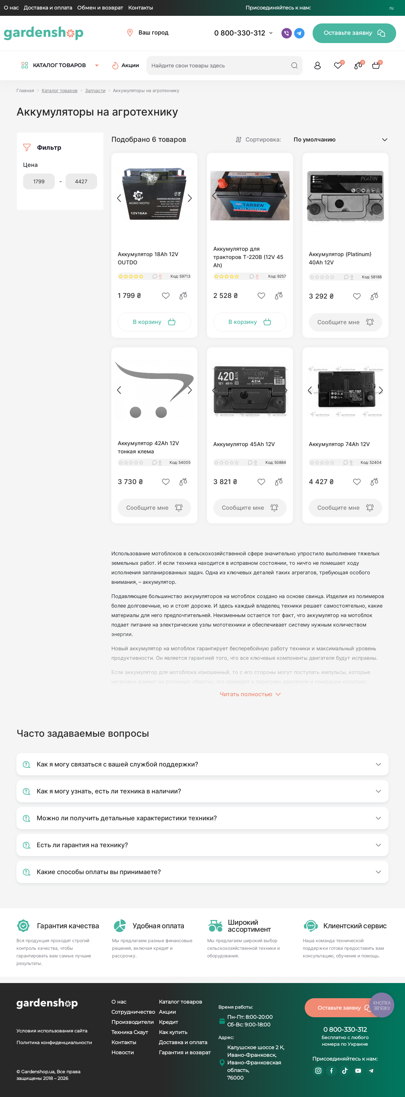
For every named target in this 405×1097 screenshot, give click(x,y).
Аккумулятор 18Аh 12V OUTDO (148, 258)
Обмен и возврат (100, 8)
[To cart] (154, 321)
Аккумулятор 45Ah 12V (244, 444)
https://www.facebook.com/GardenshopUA (331, 1070)
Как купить (173, 1032)
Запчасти (95, 90)
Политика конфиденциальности (54, 1042)
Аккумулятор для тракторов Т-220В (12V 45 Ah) (248, 257)
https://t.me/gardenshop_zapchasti (371, 1070)
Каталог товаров (60, 90)
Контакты (140, 8)
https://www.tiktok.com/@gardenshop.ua (345, 1070)
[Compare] (183, 295)
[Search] (294, 65)
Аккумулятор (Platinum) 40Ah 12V (340, 258)
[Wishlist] (166, 295)
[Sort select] (335, 139)
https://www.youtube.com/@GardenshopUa (358, 1070)
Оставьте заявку (354, 33)
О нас (11, 8)
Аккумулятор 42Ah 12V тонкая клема (148, 447)
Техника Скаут (129, 1032)
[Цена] (39, 181)
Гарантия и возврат (185, 1053)
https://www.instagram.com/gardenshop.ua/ (318, 1070)
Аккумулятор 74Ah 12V (339, 444)
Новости (122, 1053)
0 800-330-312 (239, 33)
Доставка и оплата (48, 8)
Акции (167, 1012)
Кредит (168, 1022)
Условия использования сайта (51, 1031)
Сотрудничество (133, 1012)
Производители (132, 1022)
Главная (25, 90)
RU (391, 7)
